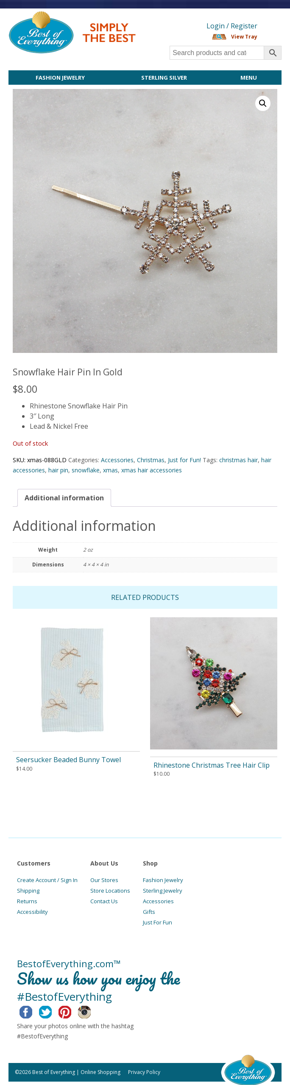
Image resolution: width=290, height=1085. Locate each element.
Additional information (64, 497)
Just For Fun (157, 922)
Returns (27, 901)
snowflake (86, 470)
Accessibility (32, 912)
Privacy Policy (144, 1072)
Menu (248, 77)
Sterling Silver (164, 77)
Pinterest (71, 1011)
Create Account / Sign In (47, 880)
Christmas (151, 460)
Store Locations (110, 890)
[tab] (64, 498)
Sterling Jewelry (162, 890)
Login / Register (231, 26)
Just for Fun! (184, 460)
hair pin (58, 470)
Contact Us (104, 901)
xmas (110, 470)
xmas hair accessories (151, 470)
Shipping (28, 890)
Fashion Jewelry (60, 77)
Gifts (149, 912)
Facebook (32, 1011)
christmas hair (238, 460)
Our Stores (104, 880)
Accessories (117, 460)
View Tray (244, 36)
